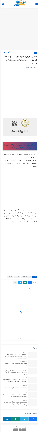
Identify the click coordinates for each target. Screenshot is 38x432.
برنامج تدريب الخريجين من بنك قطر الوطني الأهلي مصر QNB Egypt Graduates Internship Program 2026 (14, 372)
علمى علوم (9, 276)
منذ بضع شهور (22, 361)
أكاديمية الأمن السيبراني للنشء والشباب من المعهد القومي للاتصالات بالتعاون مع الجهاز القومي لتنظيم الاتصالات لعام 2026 (15, 356)
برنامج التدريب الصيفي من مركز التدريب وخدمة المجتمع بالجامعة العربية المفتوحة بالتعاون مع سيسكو (14, 395)
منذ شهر (23, 352)
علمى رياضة (16, 276)
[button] (29, 282)
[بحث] (2, 4)
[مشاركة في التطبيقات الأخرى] (14, 282)
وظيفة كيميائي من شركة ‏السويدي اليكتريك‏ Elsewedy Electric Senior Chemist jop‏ (14, 388)
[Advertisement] (19, 30)
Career (13, 427)
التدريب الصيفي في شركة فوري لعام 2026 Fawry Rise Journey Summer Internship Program (14, 380)
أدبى (34, 53)
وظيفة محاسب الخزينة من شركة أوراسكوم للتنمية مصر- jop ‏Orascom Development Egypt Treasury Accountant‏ (14, 404)
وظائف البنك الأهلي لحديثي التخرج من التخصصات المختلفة (15, 364)
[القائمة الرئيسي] (36, 4)
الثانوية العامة (23, 276)
